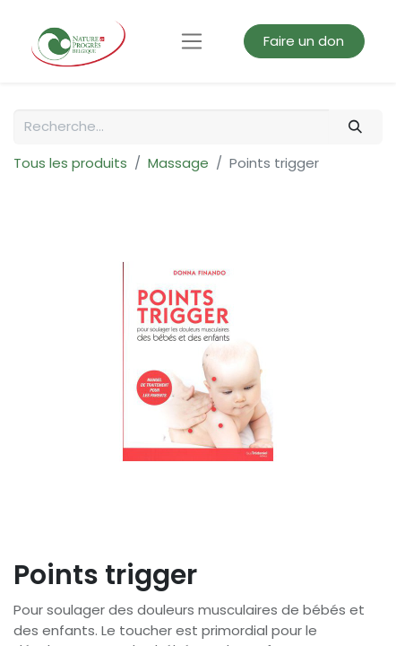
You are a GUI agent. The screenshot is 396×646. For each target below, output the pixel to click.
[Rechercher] (356, 126)
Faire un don (303, 40)
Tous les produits (70, 162)
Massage (178, 162)
